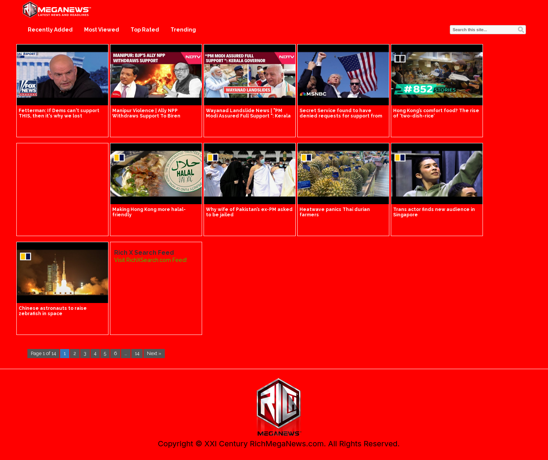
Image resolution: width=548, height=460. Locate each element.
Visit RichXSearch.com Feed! (150, 260)
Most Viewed (101, 30)
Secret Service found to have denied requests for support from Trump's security (340, 116)
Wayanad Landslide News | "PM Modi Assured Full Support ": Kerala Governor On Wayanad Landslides (248, 116)
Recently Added (50, 30)
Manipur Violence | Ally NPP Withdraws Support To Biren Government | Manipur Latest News (155, 116)
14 (137, 353)
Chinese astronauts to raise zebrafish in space (53, 311)
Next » (154, 353)
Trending (183, 30)
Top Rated (145, 30)
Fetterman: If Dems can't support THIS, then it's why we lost (59, 113)
